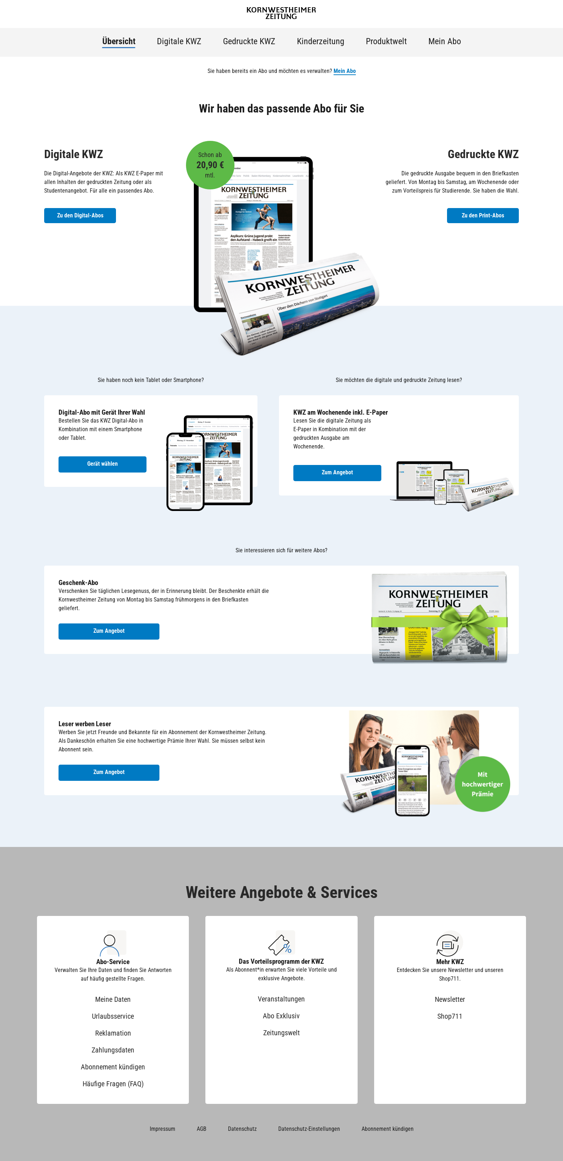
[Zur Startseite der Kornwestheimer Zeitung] (281, 14)
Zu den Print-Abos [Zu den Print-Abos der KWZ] (483, 215)
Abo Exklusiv (281, 1016)
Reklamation (113, 1033)
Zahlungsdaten (113, 1050)
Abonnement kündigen (113, 1067)
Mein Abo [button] (345, 71)
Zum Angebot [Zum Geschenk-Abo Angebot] (109, 630)
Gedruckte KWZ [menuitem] (249, 41)
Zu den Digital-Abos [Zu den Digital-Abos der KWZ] (80, 215)
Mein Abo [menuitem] (444, 41)
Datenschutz (242, 1128)
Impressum (162, 1128)
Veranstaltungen (281, 999)
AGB (201, 1128)
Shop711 (449, 1016)
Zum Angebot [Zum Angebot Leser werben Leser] (109, 772)
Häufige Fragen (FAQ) (113, 1083)
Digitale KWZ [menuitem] (179, 41)
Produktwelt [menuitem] (386, 41)
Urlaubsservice (113, 1016)
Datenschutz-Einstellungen (309, 1128)
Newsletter (450, 999)
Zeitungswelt (281, 1032)
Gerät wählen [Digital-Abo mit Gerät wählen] (102, 463)
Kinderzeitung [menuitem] (320, 41)
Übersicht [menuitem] (118, 41)
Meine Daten (113, 999)
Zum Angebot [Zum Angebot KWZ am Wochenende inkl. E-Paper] (337, 472)
